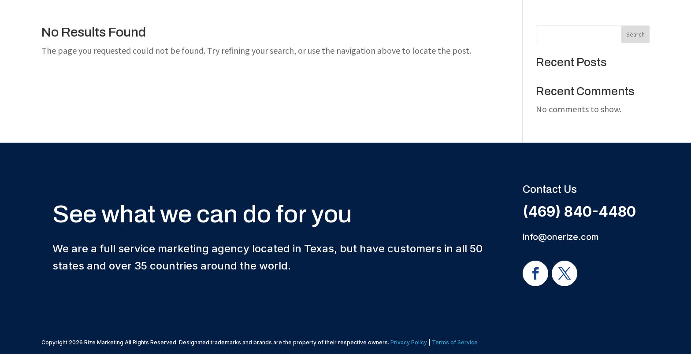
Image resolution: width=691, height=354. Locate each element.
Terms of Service (455, 342)
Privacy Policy (408, 342)
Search (635, 34)
